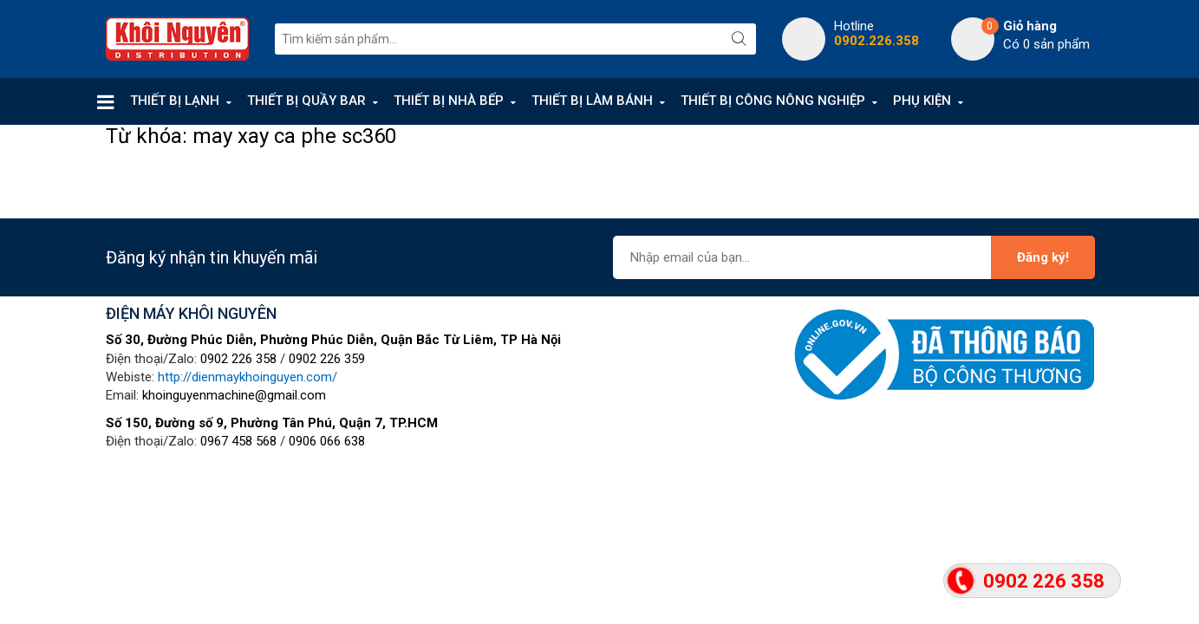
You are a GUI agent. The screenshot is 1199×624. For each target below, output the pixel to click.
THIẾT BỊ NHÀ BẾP (449, 100)
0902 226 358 (238, 359)
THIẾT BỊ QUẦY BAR (306, 100)
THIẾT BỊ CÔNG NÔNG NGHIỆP (773, 100)
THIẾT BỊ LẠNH (174, 100)
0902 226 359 (327, 359)
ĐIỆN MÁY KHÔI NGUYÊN (191, 313)
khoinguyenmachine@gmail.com (234, 395)
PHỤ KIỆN (922, 100)
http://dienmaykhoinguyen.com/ (247, 377)
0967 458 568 (238, 441)
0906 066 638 (327, 441)
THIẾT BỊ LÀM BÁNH (592, 100)
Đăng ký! (1043, 257)
